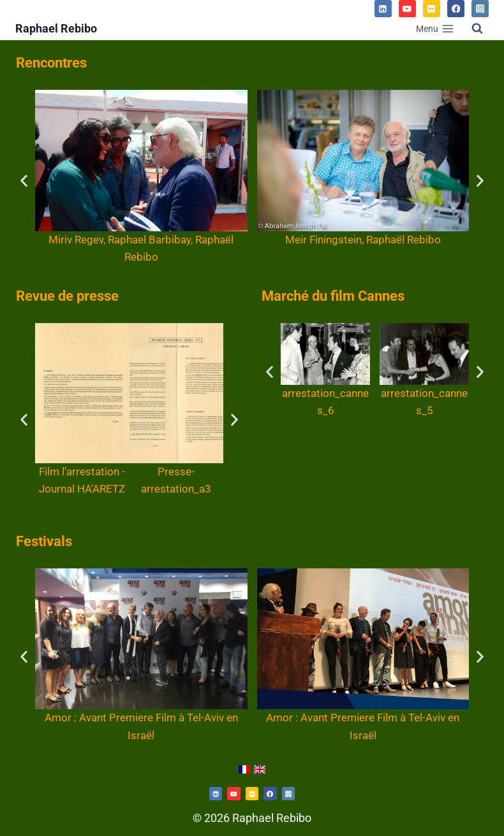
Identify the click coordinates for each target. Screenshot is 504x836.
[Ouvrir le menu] (434, 29)
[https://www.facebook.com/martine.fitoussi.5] (269, 793)
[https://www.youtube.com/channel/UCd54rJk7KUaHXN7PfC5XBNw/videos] (233, 793)
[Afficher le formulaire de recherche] (477, 28)
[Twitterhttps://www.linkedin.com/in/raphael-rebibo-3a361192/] (215, 793)
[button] (24, 180)
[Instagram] (480, 8)
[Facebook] (455, 8)
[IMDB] (431, 8)
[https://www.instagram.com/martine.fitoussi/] (288, 793)
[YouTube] (407, 8)
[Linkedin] (383, 8)
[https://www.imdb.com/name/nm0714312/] (252, 793)
